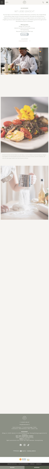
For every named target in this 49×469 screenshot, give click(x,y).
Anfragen (36, 467)
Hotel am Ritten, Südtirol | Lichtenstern (24, 2)
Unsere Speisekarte (23, 41)
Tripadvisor (23, 451)
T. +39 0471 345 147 (24, 422)
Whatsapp (23, 34)
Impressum (32, 464)
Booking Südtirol (31, 451)
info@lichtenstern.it (24, 424)
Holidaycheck (16, 451)
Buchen (12, 467)
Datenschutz (38, 464)
